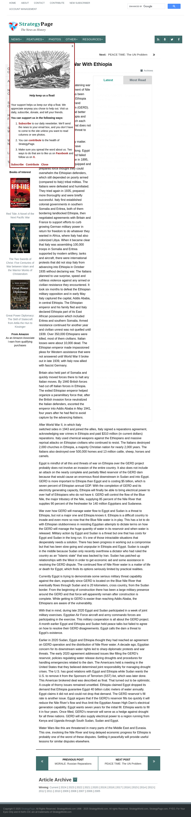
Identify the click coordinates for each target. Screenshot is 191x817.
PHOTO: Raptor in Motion (113, 276)
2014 (143, 787)
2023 (71, 787)
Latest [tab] (108, 80)
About (25, 3)
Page (30, 27)
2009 (65, 791)
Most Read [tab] (138, 80)
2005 (97, 791)
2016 (127, 787)
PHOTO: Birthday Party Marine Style (119, 218)
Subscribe (24, 123)
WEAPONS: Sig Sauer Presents (117, 269)
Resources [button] (93, 39)
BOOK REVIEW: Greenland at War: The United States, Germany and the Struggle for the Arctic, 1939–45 (122, 161)
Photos (55, 39)
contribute (35, 140)
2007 (81, 791)
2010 (57, 791)
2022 (79, 787)
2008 (73, 791)
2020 (95, 787)
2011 (49, 791)
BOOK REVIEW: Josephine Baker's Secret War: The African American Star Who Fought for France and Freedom (121, 229)
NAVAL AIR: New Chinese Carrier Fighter (122, 179)
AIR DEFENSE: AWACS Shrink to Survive (123, 171)
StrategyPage (28, 808)
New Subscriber (80, 3)
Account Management (23, 9)
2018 (111, 787)
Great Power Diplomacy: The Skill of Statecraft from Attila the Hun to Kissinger (20, 304)
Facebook (62, 153)
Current (54, 787)
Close (44, 164)
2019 (103, 787)
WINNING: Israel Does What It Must (119, 312)
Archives (146, 70)
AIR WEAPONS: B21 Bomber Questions (122, 240)
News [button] (16, 39)
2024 (63, 787)
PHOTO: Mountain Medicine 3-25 (117, 363)
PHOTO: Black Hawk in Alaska (116, 110)
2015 (135, 787)
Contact (39, 3)
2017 (119, 787)
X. (34, 157)
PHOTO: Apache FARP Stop (114, 150)
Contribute (57, 3)
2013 (151, 787)
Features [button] (35, 39)
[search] (145, 6)
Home (12, 3)
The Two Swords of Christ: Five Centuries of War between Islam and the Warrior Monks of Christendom (20, 249)
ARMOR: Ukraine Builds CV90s (116, 381)
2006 (89, 791)
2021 (87, 787)
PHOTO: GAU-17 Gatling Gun (115, 305)
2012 (42, 791)
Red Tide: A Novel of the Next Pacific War (20, 198)
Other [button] (72, 39)
